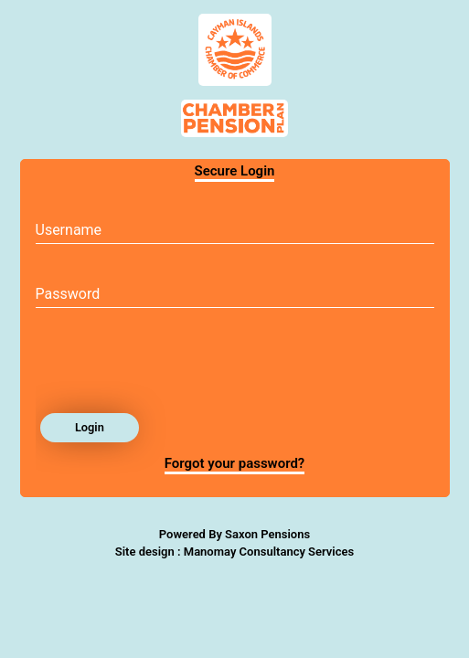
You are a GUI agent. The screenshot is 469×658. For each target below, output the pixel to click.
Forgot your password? (235, 463)
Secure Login (235, 171)
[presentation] (175, 365)
